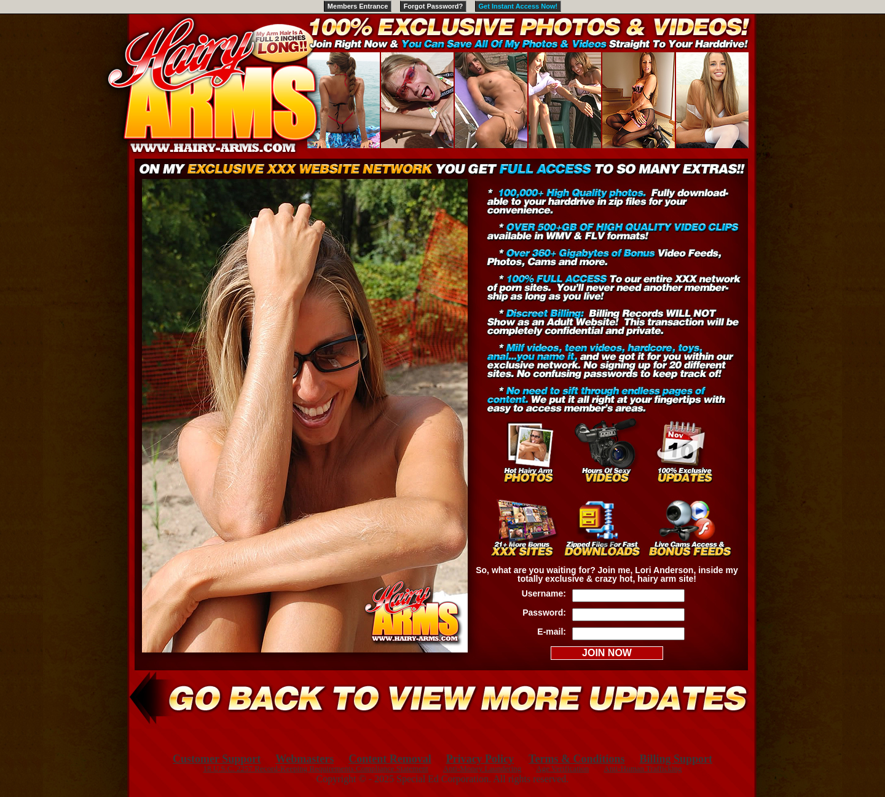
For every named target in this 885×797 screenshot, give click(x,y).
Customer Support (217, 759)
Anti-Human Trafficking (643, 768)
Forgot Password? (433, 6)
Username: (544, 593)
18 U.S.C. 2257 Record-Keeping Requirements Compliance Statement (315, 768)
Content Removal (389, 759)
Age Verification (562, 768)
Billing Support (675, 759)
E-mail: (551, 631)
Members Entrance (358, 6)
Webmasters (304, 759)
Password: (544, 612)
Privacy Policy (480, 759)
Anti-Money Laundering (482, 768)
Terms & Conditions (576, 759)
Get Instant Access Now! (518, 6)
